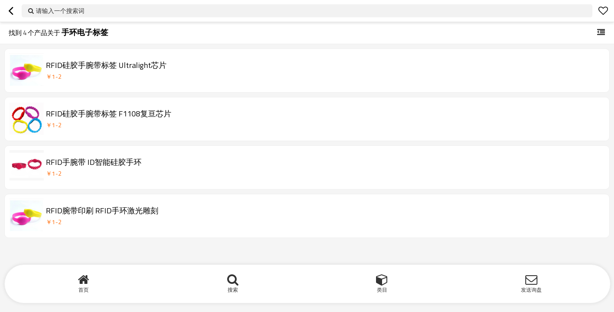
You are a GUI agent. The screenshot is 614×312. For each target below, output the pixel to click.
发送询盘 (531, 290)
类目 (382, 290)
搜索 (233, 290)
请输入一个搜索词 (60, 10)
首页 (83, 290)
